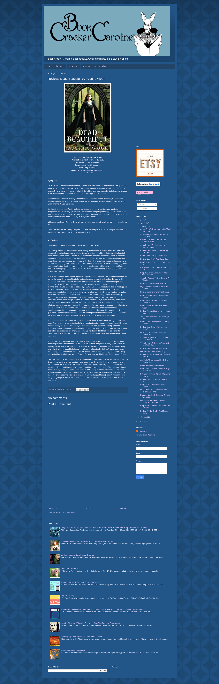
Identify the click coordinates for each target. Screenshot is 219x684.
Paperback (86, 170)
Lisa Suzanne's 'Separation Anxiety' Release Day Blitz (153, 391)
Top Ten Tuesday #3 (68, 596)
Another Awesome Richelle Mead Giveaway (77, 555)
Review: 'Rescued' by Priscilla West (153, 256)
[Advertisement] (88, 486)
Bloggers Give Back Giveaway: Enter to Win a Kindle (81, 582)
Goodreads (88, 173)
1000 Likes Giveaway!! (69, 569)
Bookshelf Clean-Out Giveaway (152, 365)
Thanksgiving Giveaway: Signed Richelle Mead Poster (81, 637)
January (144, 417)
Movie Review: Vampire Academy (152, 352)
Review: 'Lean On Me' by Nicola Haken (154, 259)
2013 (141, 421)
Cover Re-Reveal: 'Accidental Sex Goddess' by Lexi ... (153, 241)
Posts (141, 204)
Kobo (101, 170)
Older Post (123, 509)
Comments (143, 209)
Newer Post (53, 509)
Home (48, 66)
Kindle (95, 170)
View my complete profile (145, 435)
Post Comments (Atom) (67, 513)
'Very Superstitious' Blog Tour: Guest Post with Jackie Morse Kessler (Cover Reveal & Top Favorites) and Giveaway (104, 528)
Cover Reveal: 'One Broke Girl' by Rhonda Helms (152, 246)
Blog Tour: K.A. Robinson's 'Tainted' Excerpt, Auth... (153, 386)
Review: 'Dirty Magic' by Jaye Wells (153, 348)
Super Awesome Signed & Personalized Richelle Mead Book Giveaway (87, 541)
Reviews (86, 66)
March (143, 223)
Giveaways (59, 66)
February (144, 226)
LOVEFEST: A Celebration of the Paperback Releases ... (152, 401)
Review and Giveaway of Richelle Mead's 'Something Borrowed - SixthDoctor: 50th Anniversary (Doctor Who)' (102, 609)
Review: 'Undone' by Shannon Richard (154, 292)
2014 (141, 220)
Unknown (143, 431)
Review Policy (100, 66)
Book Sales (74, 66)
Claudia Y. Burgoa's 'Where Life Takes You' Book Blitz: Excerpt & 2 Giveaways (90, 623)
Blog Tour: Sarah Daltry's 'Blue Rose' (154, 283)
